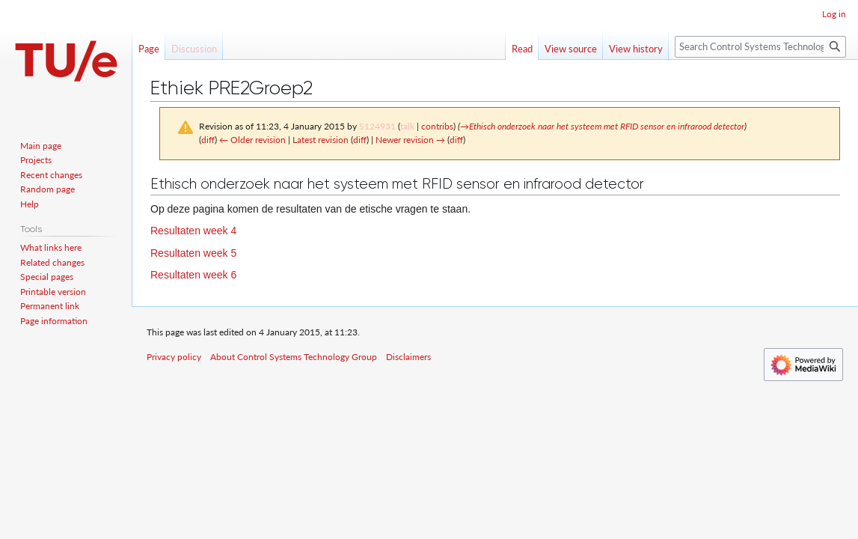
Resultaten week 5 (193, 253)
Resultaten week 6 (193, 275)
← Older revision (252, 139)
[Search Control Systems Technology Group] (760, 47)
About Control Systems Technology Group (293, 356)
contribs (437, 126)
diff (208, 139)
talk (407, 126)
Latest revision (320, 139)
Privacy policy (174, 356)
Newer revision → (410, 139)
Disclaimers (408, 356)
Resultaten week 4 (193, 231)
